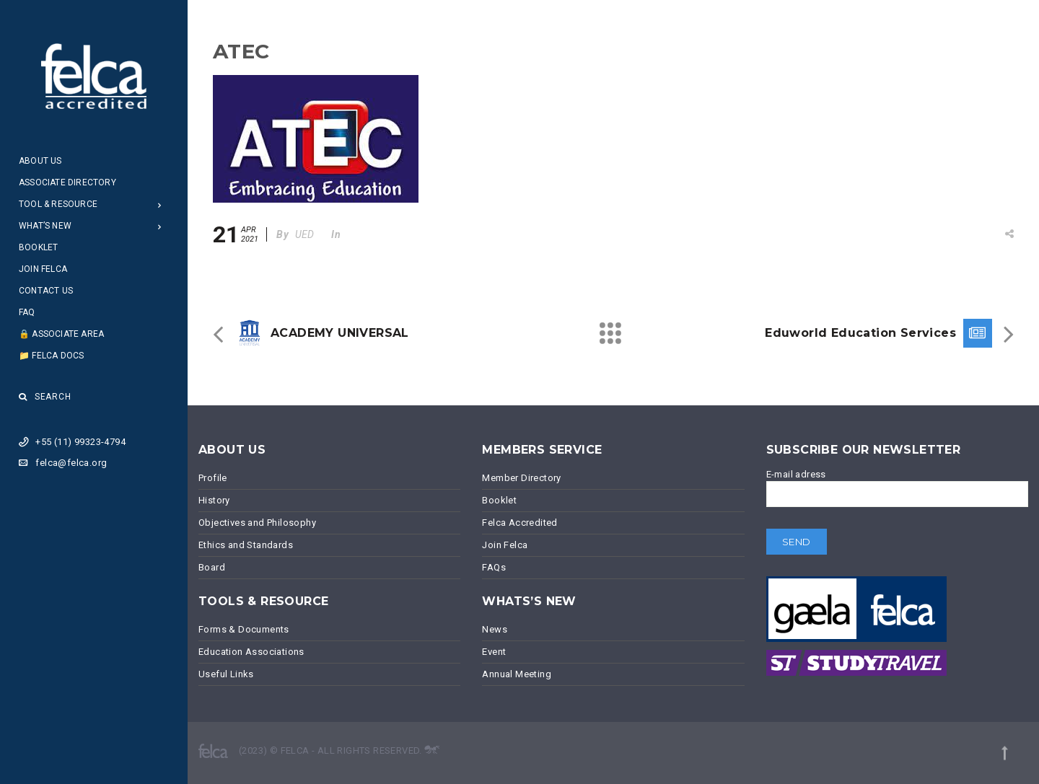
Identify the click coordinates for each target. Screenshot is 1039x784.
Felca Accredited (519, 522)
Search (45, 397)
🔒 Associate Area (61, 334)
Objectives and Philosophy (257, 522)
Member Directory (521, 477)
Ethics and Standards (245, 544)
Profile (212, 477)
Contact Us (46, 291)
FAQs (494, 567)
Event (494, 651)
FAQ (27, 312)
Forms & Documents (243, 629)
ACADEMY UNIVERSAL (340, 333)
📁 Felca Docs (51, 356)
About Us (40, 161)
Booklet (38, 247)
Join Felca (43, 269)
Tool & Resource (58, 204)
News (494, 629)
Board (211, 567)
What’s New (45, 226)
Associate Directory (67, 182)
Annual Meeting (516, 674)
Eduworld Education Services (860, 333)
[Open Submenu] (160, 204)
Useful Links (226, 674)
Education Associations (251, 651)
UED (305, 234)
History (214, 500)
